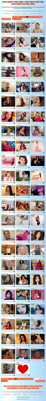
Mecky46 (3, 229)
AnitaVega (3, 170)
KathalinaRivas (19, 214)
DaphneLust (33, 66)
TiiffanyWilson (33, 21)
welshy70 (32, 348)
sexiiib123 (3, 362)
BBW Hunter (40, 13)
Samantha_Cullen (34, 140)
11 (13, 19)
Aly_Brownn (18, 170)
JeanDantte (18, 318)
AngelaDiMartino (19, 184)
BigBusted (3, 259)
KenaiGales (33, 214)
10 (29, 378)
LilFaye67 (33, 244)
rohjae (17, 362)
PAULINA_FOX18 (34, 125)
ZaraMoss (18, 333)
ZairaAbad (3, 155)
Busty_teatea (18, 348)
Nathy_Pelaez (33, 273)
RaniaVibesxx (4, 199)
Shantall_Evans (34, 155)
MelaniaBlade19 (4, 140)
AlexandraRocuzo (19, 51)
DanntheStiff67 (4, 244)
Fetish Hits (27, 399)
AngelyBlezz (3, 51)
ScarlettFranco (19, 229)
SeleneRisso (33, 229)
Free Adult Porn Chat (7, 13)
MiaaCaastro (3, 318)
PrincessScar (4, 288)
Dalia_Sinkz (18, 81)
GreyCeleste (33, 36)
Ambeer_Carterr (4, 348)
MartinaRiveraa (4, 303)
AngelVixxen (18, 155)
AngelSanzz (3, 125)
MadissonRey (4, 36)
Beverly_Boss (19, 273)
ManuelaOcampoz (5, 184)
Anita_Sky (33, 95)
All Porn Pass (25, 13)
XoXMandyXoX (19, 244)
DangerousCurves (19, 303)
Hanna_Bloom (19, 36)
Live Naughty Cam (33, 13)
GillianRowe (33, 333)
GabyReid (3, 333)
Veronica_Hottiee (34, 170)
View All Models (5, 378)
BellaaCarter (33, 199)
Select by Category (6, 19)
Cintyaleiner (33, 51)
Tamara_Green (4, 214)
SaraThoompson (19, 21)
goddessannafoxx (34, 184)
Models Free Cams (16, 13)
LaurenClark (3, 81)
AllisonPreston (19, 288)
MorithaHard (18, 199)
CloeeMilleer (33, 288)
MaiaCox (32, 318)
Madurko (3, 66)
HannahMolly (4, 110)
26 (18, 19)
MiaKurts (32, 81)
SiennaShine (33, 110)
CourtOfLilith (18, 95)
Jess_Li (2, 21)
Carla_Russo (18, 110)
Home (36, 378)
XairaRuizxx (33, 303)
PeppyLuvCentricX (20, 66)
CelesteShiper (19, 125)
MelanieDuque (19, 140)
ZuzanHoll (3, 95)
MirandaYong (18, 259)
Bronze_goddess (34, 259)
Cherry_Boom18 (4, 273)
